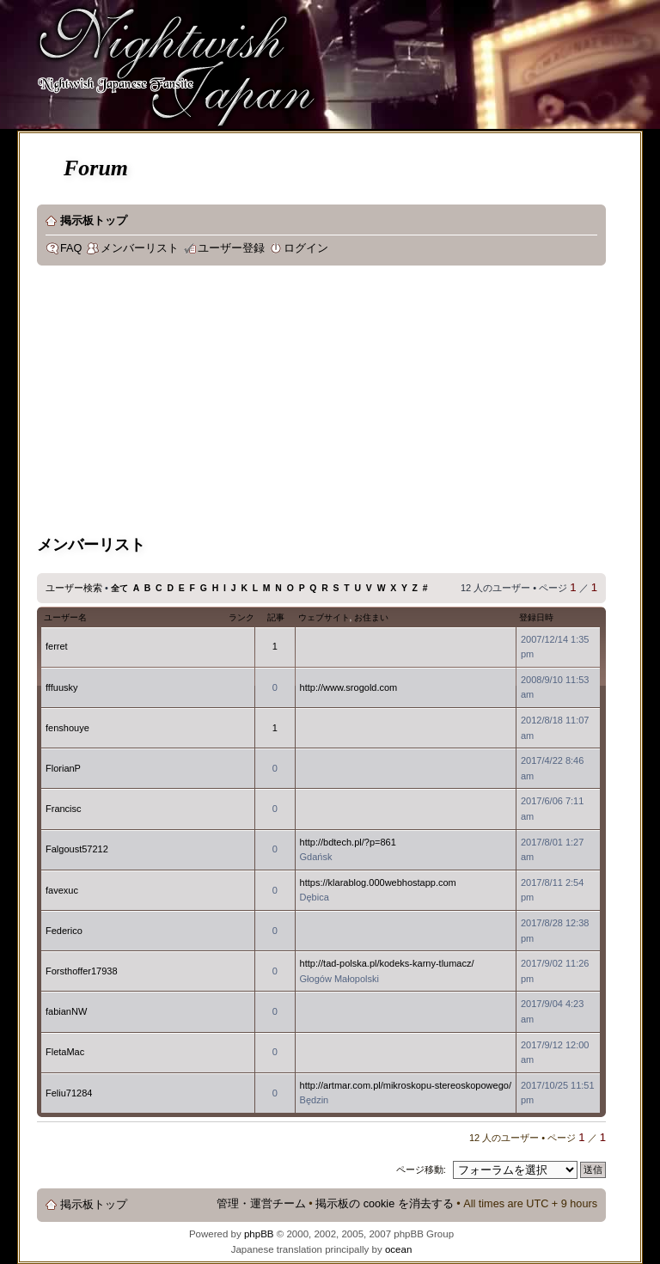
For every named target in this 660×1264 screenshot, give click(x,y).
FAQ (71, 248)
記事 (275, 617)
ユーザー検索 (74, 588)
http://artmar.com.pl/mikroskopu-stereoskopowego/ (405, 1085)
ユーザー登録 (231, 248)
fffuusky (62, 687)
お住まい (371, 617)
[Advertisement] (348, 403)
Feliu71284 (69, 1093)
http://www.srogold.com (349, 687)
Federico (64, 930)
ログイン (306, 248)
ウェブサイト (324, 617)
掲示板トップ (93, 221)
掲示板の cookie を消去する (384, 1204)
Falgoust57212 (77, 849)
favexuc (62, 890)
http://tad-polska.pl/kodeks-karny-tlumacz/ (387, 963)
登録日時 (536, 617)
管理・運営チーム (261, 1204)
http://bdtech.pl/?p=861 (348, 842)
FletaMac (65, 1052)
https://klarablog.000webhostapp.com (378, 882)
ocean (398, 1249)
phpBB (259, 1234)
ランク (241, 617)
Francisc (64, 808)
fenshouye (67, 728)
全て (119, 588)
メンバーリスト (140, 248)
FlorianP (63, 768)
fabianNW (66, 1011)
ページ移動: (421, 1169)
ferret (57, 646)
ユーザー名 (65, 617)
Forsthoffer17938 (82, 971)
